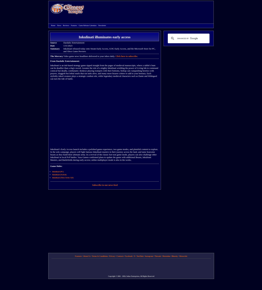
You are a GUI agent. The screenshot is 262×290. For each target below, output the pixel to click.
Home (67, 9)
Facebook (129, 256)
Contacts (120, 256)
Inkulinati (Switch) (59, 175)
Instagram (149, 256)
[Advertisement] (150, 9)
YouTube (140, 256)
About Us (86, 256)
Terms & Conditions (100, 256)
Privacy (112, 256)
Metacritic (183, 256)
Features (74, 25)
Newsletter (102, 25)
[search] (188, 38)
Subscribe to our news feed (105, 185)
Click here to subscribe (126, 56)
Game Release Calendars (88, 25)
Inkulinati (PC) (58, 172)
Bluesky (175, 256)
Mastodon (166, 256)
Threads (158, 256)
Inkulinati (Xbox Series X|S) (63, 178)
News (59, 25)
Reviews (66, 25)
